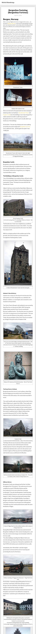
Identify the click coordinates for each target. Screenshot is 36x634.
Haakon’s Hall (6, 114)
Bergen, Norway (11, 23)
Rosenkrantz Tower (24, 112)
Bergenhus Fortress (25, 126)
